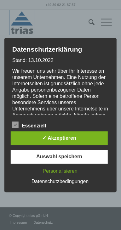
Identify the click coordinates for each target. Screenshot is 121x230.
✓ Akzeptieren (59, 138)
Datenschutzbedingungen (60, 181)
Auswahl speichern (59, 156)
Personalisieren (60, 171)
